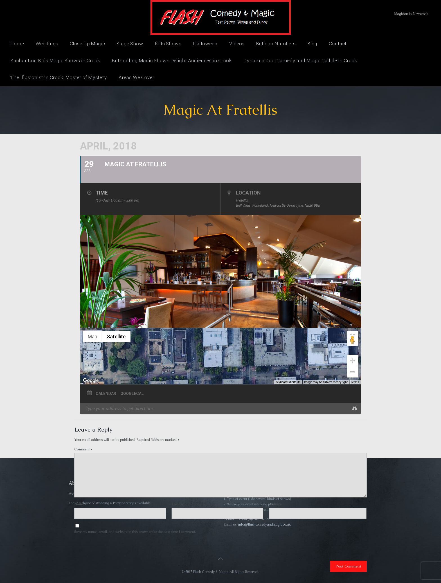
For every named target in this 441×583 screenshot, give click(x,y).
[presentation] (112, 549)
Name (80, 504)
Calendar (106, 393)
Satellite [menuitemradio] (116, 336)
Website (275, 504)
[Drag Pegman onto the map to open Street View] (352, 340)
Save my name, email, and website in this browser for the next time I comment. (135, 532)
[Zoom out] (352, 372)
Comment (83, 449)
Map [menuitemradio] (92, 336)
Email (177, 504)
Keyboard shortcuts (288, 382)
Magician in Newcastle (411, 13)
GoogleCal (132, 393)
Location (248, 193)
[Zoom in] (352, 360)
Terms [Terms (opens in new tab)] (355, 382)
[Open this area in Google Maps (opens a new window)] (91, 380)
